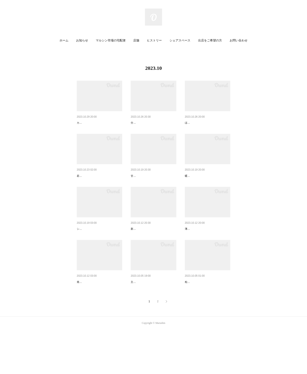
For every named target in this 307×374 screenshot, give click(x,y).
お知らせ (82, 40)
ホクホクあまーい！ (90, 315)
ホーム (63, 40)
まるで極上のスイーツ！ (93, 251)
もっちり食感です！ (198, 187)
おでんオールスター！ (200, 251)
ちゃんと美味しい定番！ (147, 251)
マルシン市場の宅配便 (111, 40)
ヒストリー (154, 40)
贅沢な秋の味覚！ (143, 315)
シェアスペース (179, 40)
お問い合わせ (239, 40)
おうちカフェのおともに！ (149, 187)
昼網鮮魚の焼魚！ (143, 122)
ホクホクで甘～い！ (198, 315)
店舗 (136, 40)
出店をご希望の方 (210, 40)
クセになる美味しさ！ (92, 122)
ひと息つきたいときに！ (201, 122)
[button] (63, 40)
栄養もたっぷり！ (89, 187)
